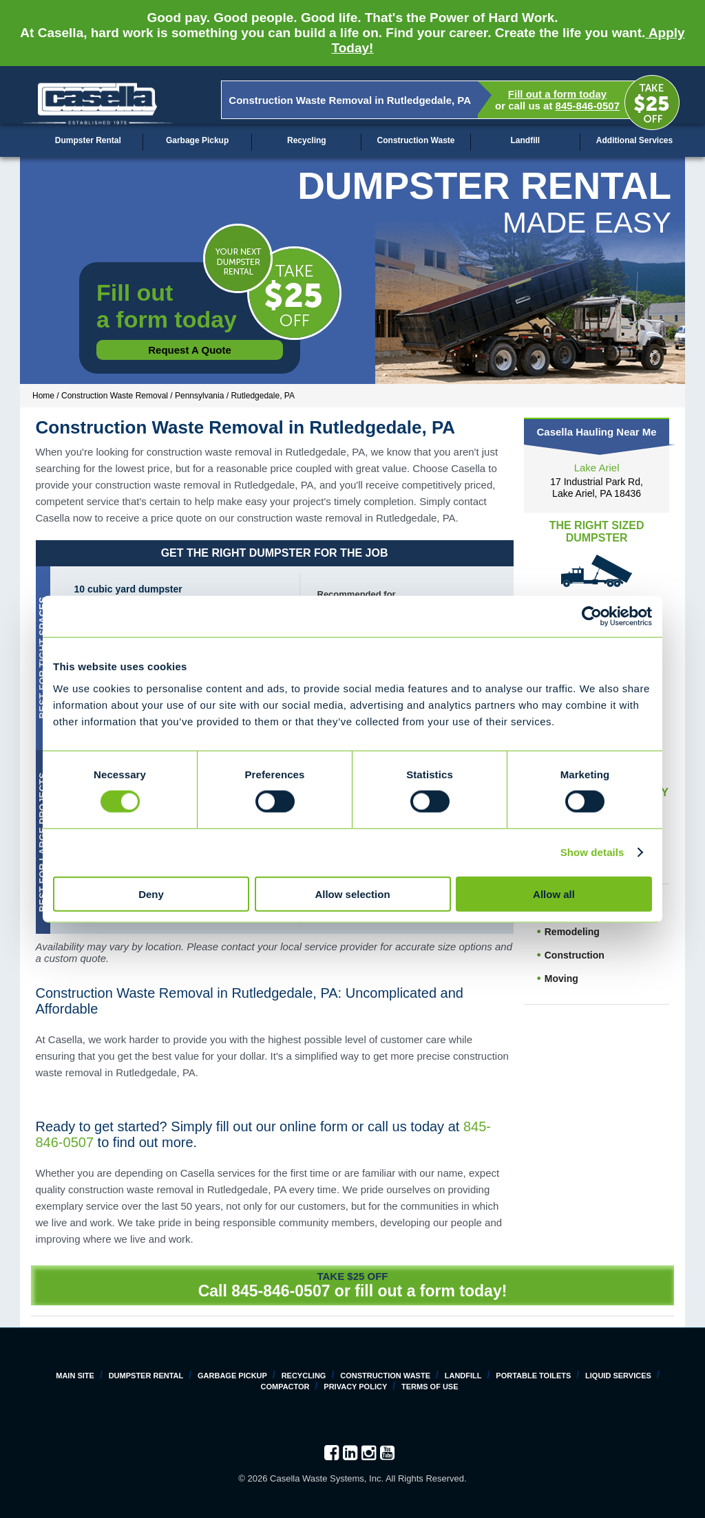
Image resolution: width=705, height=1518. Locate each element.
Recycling (306, 140)
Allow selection (352, 893)
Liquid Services (618, 1375)
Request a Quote (189, 350)
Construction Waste (416, 140)
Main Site (75, 1375)
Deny (151, 893)
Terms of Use (430, 1386)
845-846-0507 (588, 105)
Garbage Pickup (197, 140)
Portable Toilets (533, 1375)
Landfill (525, 140)
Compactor (284, 1386)
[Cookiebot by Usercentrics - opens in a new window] (592, 616)
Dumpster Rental (88, 140)
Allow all (554, 893)
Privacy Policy (355, 1386)
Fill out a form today (557, 94)
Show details (592, 852)
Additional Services (634, 140)
